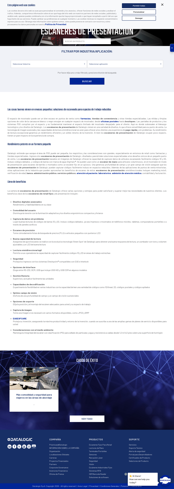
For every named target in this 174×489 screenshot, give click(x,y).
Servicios (132, 445)
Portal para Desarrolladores (140, 454)
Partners (53, 464)
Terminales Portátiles (98, 451)
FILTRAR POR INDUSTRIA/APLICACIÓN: (87, 51)
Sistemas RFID (95, 471)
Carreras (53, 458)
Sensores (93, 454)
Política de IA (136, 486)
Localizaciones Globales (59, 454)
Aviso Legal (82, 486)
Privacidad (93, 486)
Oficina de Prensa (56, 474)
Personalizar (138, 12)
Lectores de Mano (96, 448)
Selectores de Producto (139, 461)
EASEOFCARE (20, 318)
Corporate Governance (58, 467)
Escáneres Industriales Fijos (100, 467)
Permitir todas (139, 5)
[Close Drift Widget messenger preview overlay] (126, 474)
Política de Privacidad (55, 24)
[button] (49, 64)
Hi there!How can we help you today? (139, 479)
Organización (54, 451)
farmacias (85, 118)
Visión (91, 464)
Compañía (55, 439)
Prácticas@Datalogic (58, 445)
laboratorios (104, 173)
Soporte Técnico (135, 448)
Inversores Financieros (58, 471)
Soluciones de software (98, 477)
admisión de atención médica (126, 173)
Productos (96, 439)
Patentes (125, 486)
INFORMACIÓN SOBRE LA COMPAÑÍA (64, 448)
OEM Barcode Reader (97, 474)
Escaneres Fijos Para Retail (100, 445)
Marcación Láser (96, 458)
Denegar (139, 18)
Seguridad (93, 461)
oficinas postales (110, 121)
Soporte (134, 439)
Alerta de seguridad (137, 451)
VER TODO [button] (87, 418)
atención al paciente (87, 173)
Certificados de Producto (139, 458)
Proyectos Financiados (58, 461)
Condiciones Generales (109, 486)
